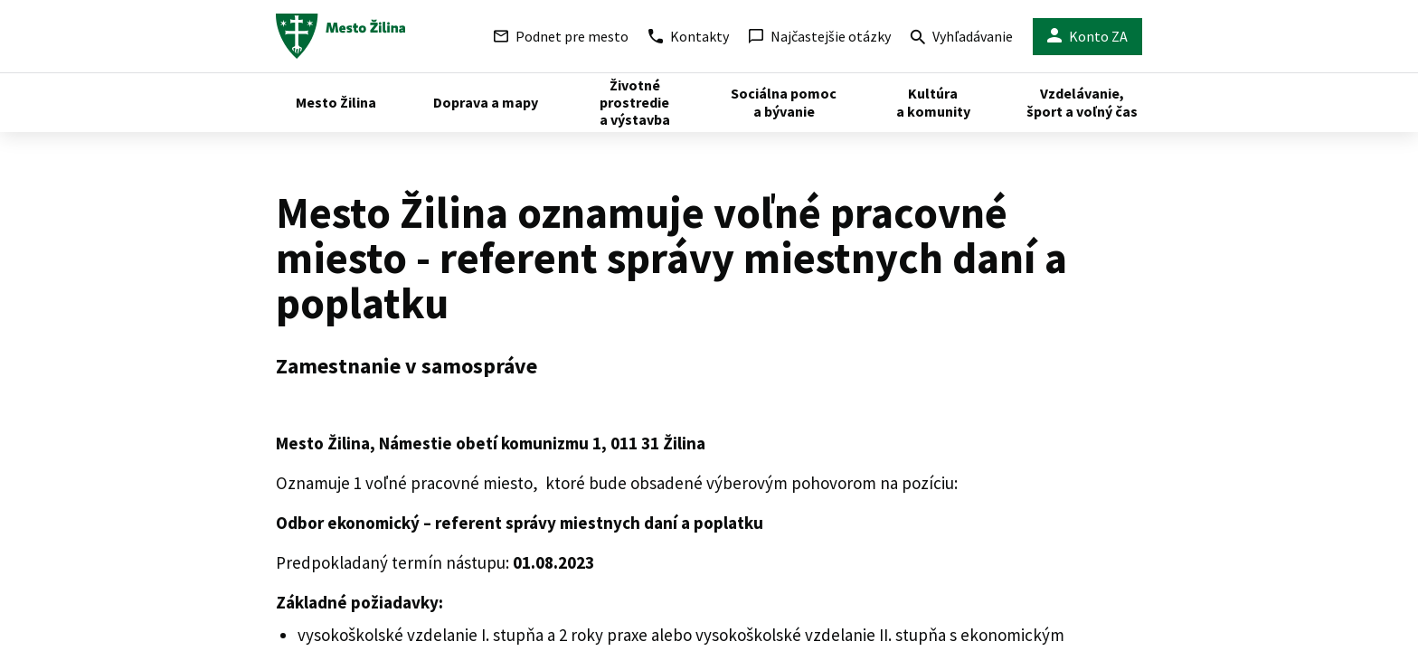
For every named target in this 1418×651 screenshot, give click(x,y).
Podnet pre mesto (561, 36)
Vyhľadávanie (962, 38)
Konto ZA (1087, 36)
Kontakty (688, 36)
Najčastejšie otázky (820, 36)
